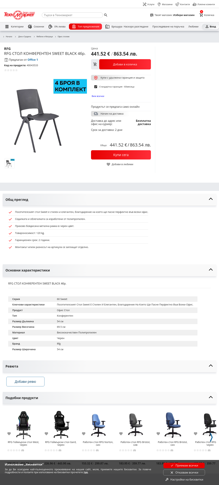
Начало (7, 37)
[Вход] (210, 26)
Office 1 (33, 59)
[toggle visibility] (109, 200)
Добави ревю (27, 382)
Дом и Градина (23, 36)
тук (85, 472)
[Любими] (193, 26)
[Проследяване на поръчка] (168, 26)
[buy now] (121, 154)
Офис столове (62, 37)
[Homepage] (19, 15)
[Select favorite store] (172, 15)
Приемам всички (184, 465)
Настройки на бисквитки (184, 479)
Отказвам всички (184, 472)
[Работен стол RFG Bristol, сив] (135, 424)
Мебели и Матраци (43, 37)
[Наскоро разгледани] (136, 26)
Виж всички (98, 96)
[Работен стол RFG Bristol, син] (172, 424)
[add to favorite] (11, 435)
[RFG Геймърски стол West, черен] (23, 424)
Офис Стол (63, 310)
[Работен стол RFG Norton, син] (98, 424)
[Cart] (207, 15)
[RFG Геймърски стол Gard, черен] (61, 424)
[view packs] (121, 64)
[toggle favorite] (120, 164)
